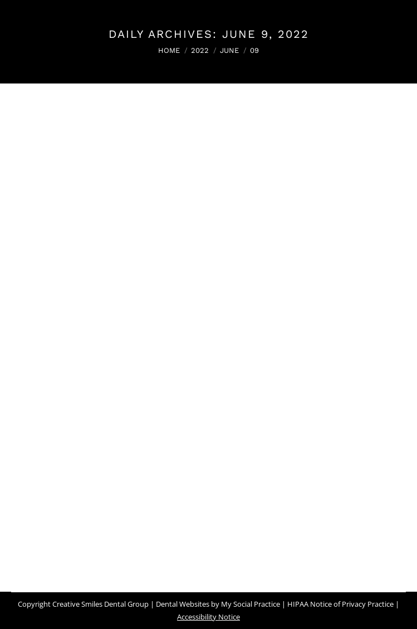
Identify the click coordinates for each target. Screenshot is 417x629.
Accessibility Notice (208, 617)
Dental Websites (182, 604)
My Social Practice (249, 604)
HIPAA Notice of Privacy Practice (340, 604)
